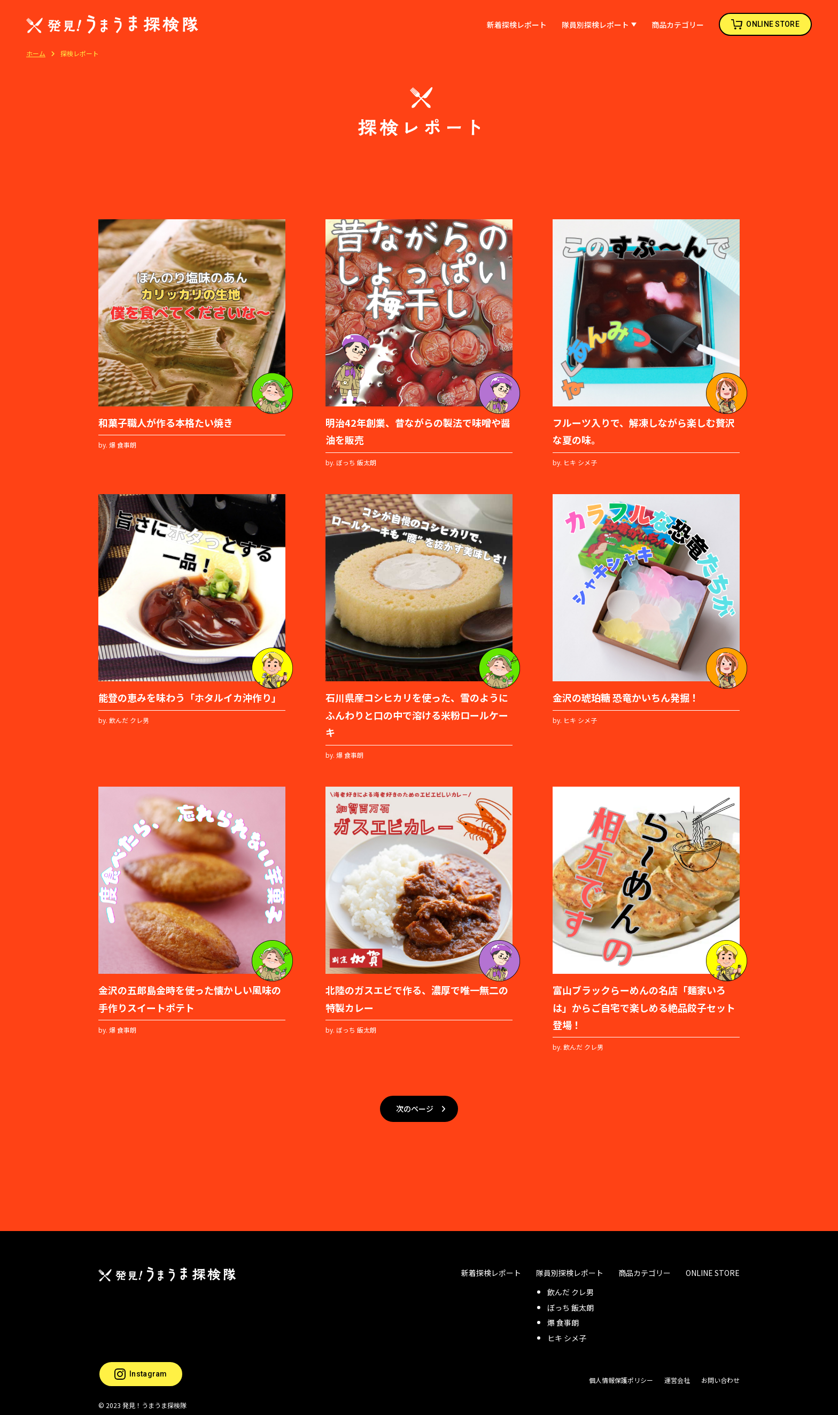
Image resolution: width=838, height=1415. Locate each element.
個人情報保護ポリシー (621, 1371)
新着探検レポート (517, 24)
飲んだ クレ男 (570, 1284)
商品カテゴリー (677, 24)
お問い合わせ (720, 1371)
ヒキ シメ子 (566, 1330)
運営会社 (677, 1371)
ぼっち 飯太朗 (570, 1299)
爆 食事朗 (563, 1314)
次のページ (414, 1104)
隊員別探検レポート (595, 24)
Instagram (140, 1365)
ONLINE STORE (773, 24)
